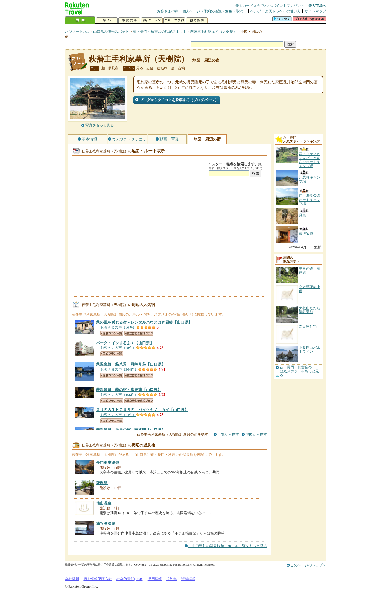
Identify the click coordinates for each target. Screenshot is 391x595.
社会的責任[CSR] (130, 579)
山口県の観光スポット (111, 31)
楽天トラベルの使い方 (283, 11)
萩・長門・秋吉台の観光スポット (159, 31)
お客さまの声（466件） (119, 395)
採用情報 (155, 579)
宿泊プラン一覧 (111, 333)
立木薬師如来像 (309, 289)
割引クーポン (152, 20)
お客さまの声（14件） (118, 415)
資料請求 (188, 579)
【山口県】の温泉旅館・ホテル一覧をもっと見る (227, 546)
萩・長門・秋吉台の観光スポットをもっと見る (299, 371)
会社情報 (72, 579)
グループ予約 (174, 20)
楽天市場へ (317, 6)
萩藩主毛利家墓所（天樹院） (213, 31)
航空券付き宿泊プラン (138, 333)
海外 (107, 20)
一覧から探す (228, 434)
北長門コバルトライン (309, 350)
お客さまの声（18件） (118, 348)
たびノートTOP (77, 31)
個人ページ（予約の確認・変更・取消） (214, 11)
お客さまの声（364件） (119, 369)
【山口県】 (144, 322)
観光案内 (197, 20)
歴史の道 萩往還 (309, 270)
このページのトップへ (308, 565)
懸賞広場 (129, 20)
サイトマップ (315, 11)
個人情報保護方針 (97, 579)
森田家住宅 (308, 326)
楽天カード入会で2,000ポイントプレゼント (269, 6)
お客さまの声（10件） (118, 327)
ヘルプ (255, 11)
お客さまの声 (167, 11)
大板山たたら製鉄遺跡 (309, 310)
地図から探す (256, 434)
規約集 (171, 579)
